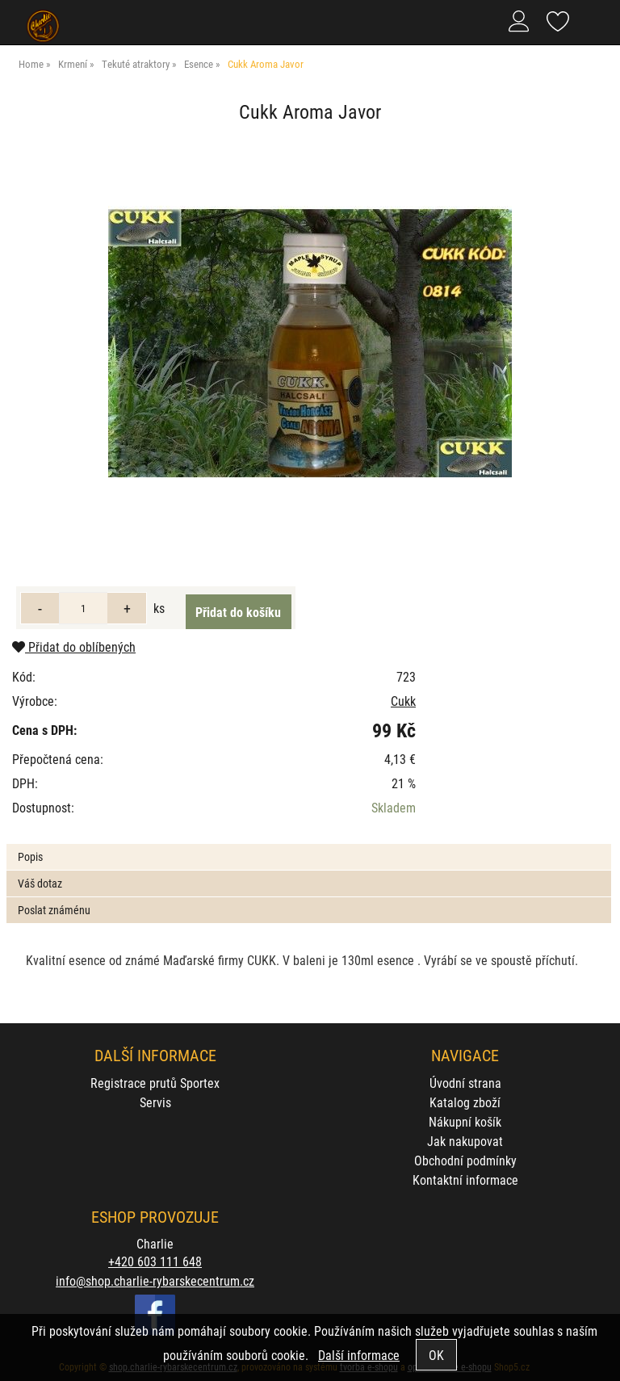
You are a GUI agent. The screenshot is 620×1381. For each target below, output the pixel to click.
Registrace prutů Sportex (155, 1082)
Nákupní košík (465, 1121)
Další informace (359, 1354)
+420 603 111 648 (155, 1261)
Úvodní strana (465, 1082)
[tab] (308, 844)
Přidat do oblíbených (74, 646)
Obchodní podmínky (465, 1160)
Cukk (403, 700)
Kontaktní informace (465, 1179)
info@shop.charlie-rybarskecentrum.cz (155, 1280)
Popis (30, 856)
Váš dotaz (40, 883)
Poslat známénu (54, 909)
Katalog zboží (465, 1101)
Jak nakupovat (465, 1140)
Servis (155, 1101)
